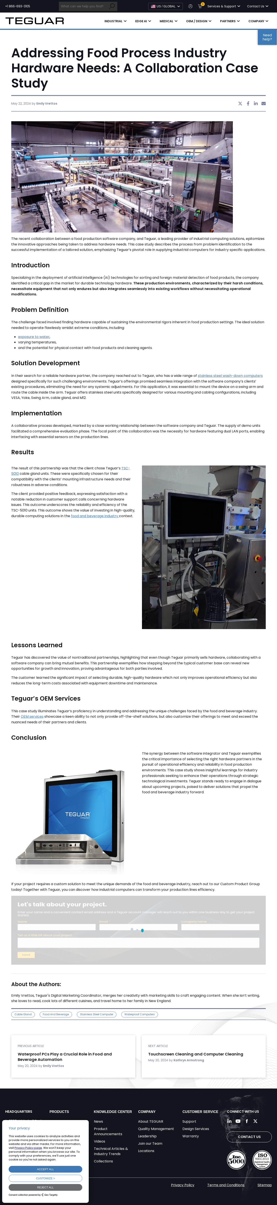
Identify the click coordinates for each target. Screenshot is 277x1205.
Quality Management (156, 1128)
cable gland (23, 1014)
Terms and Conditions (226, 1185)
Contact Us (249, 1136)
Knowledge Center (113, 1112)
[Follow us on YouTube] (238, 1121)
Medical (166, 21)
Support (189, 1121)
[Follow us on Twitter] (255, 1121)
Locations (146, 1150)
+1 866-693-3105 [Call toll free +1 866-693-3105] (17, 6)
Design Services (195, 1128)
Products (59, 1112)
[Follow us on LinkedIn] (229, 1121)
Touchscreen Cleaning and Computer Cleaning (195, 1054)
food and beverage (56, 1014)
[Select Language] (165, 6)
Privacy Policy (182, 1185)
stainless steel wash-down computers (230, 375)
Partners (228, 21)
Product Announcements (108, 1131)
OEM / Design (196, 21)
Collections (103, 1161)
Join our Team (150, 1143)
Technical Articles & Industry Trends (111, 1151)
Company (256, 21)
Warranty (190, 1136)
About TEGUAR (150, 1121)
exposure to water (34, 336)
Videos (99, 1141)
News (98, 1121)
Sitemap (265, 1185)
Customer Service (200, 1112)
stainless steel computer (96, 1014)
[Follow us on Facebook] (246, 1121)
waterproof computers (139, 1014)
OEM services (32, 716)
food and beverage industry (95, 515)
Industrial (113, 21)
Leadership (147, 1136)
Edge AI (141, 21)
